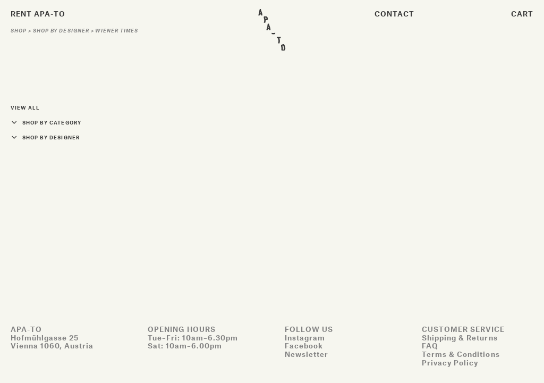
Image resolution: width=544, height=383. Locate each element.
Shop (19, 31)
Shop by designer (62, 31)
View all (25, 108)
